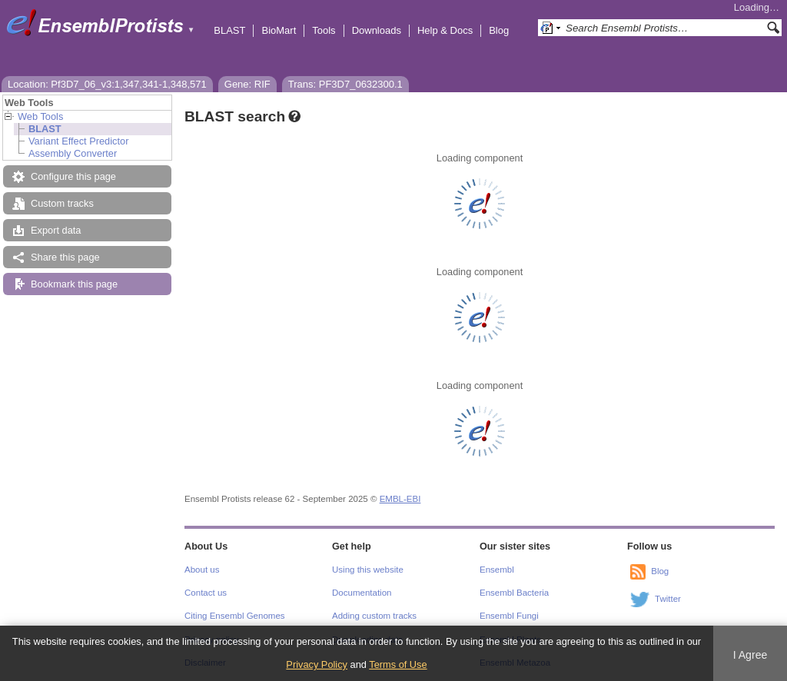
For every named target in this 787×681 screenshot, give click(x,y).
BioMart (278, 30)
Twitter (668, 598)
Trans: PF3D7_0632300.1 (345, 84)
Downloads (376, 30)
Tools (323, 30)
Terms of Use (398, 664)
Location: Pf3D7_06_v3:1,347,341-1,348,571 (107, 84)
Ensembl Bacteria (514, 592)
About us (201, 569)
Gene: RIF (247, 84)
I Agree (750, 655)
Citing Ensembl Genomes (234, 615)
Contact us (205, 592)
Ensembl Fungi (509, 615)
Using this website (367, 569)
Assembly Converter (72, 153)
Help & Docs (445, 30)
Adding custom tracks (374, 615)
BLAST (229, 30)
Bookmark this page (74, 284)
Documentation (361, 592)
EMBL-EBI (400, 498)
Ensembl (497, 569)
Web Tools (40, 116)
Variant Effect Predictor (78, 141)
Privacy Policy (316, 664)
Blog (499, 30)
